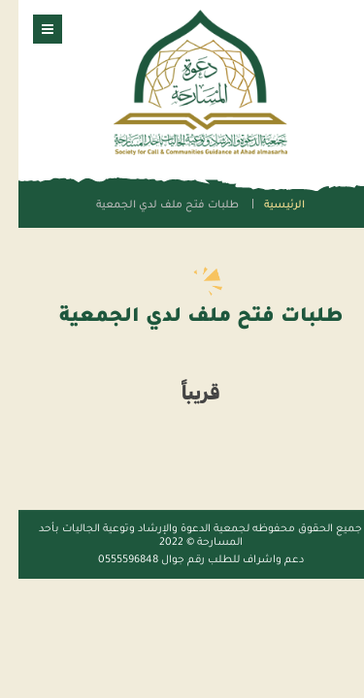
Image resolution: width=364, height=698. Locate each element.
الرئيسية (266, 205)
